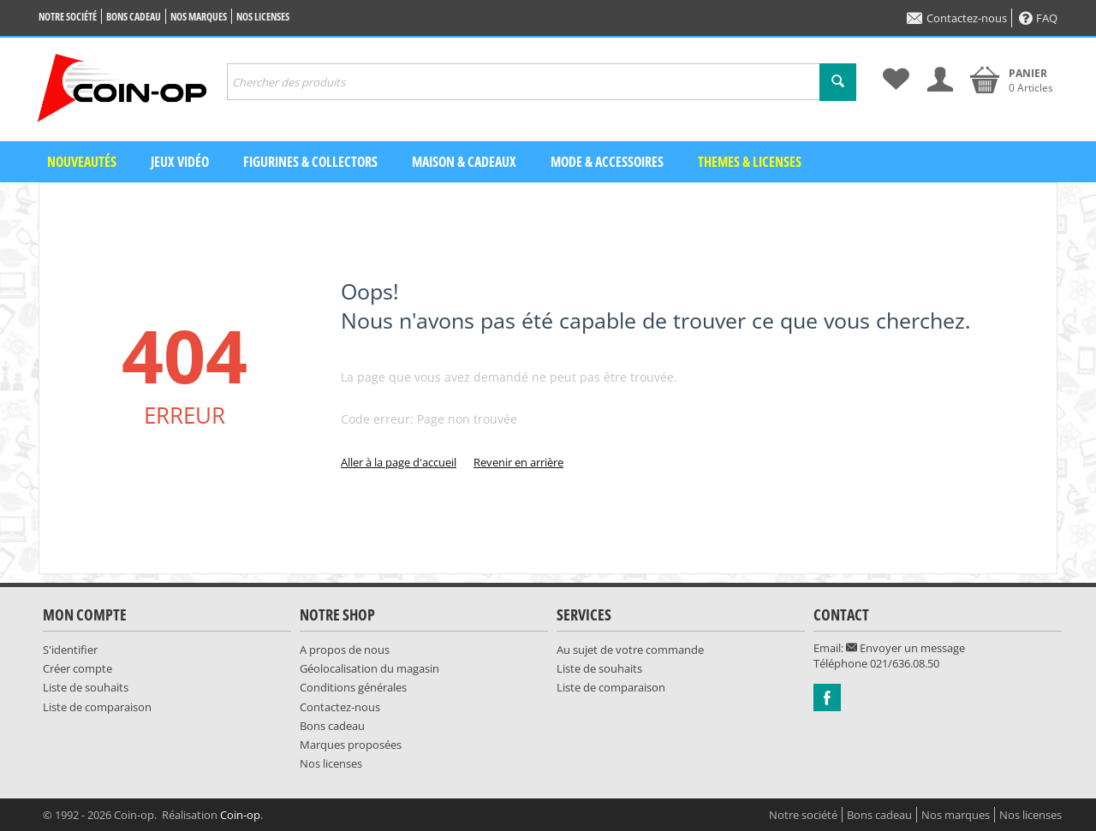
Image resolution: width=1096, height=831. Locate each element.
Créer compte (77, 668)
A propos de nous (345, 649)
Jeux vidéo (180, 161)
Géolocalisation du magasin (369, 668)
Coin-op (240, 814)
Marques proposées (351, 744)
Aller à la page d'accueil (398, 462)
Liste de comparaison (97, 707)
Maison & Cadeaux (464, 161)
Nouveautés (81, 161)
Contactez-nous (957, 18)
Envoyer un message (905, 648)
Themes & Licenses (749, 161)
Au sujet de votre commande (630, 649)
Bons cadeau (133, 16)
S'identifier (70, 649)
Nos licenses (262, 16)
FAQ (1038, 18)
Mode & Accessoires (607, 161)
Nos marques (198, 16)
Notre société (68, 16)
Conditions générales (353, 687)
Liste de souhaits (85, 687)
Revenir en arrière (518, 462)
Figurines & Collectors (310, 161)
